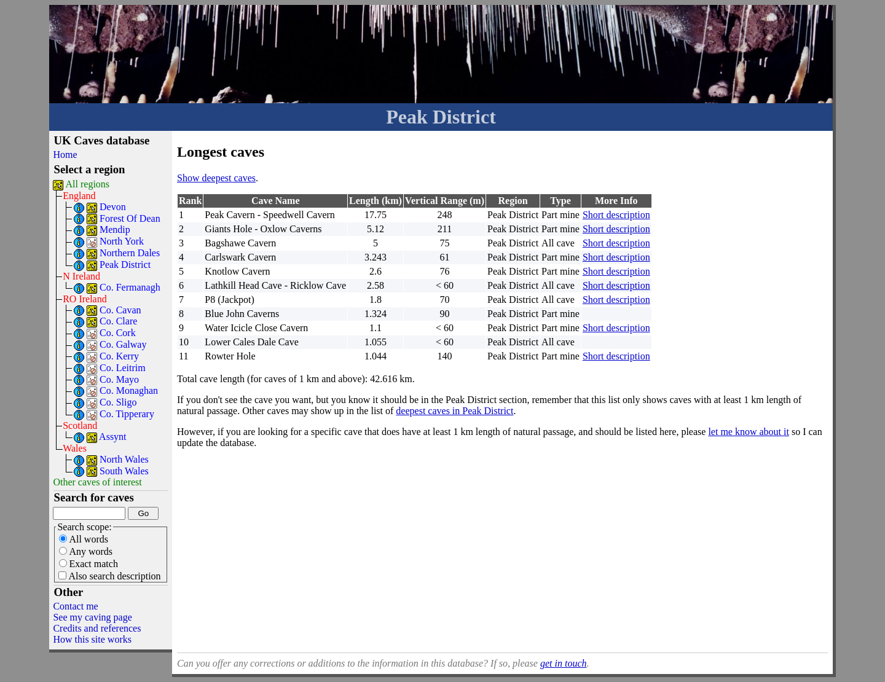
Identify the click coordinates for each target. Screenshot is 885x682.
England (79, 195)
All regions (88, 184)
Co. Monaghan (129, 390)
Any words (85, 551)
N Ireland (81, 276)
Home (65, 154)
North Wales (124, 459)
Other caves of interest (97, 482)
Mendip (115, 229)
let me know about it (748, 431)
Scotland (80, 425)
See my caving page (92, 617)
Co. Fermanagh (130, 287)
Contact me (75, 606)
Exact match (88, 564)
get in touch (563, 663)
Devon (113, 207)
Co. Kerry (119, 356)
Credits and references (97, 628)
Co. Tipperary (127, 414)
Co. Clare (118, 321)
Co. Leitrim (123, 368)
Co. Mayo (119, 379)
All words (83, 539)
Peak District (125, 264)
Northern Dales (130, 253)
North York (122, 241)
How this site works (92, 639)
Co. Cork (118, 332)
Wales (75, 448)
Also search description (109, 576)
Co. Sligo (118, 402)
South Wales (124, 471)
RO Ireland (85, 299)
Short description (616, 215)
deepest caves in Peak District (454, 411)
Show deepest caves (216, 178)
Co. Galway (123, 344)
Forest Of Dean (130, 218)
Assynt (112, 436)
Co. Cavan (120, 310)
